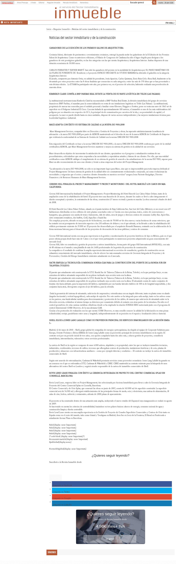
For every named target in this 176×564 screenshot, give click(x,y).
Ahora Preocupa (22, 2)
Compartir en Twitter (61, 492)
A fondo (33, 2)
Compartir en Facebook (62, 485)
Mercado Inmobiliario (70, 2)
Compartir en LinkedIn (62, 505)
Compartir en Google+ (61, 498)
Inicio (48, 29)
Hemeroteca (84, 2)
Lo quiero (55, 478)
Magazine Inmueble (53, 2)
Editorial (41, 2)
